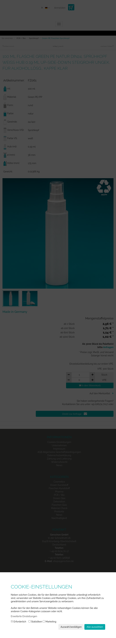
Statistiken (35, 621)
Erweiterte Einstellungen (24, 616)
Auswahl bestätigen (71, 627)
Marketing (49, 621)
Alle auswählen (95, 627)
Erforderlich (18, 621)
